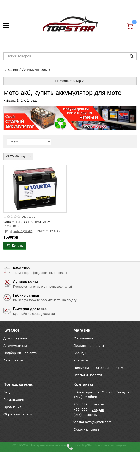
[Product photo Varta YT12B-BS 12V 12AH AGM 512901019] (35, 189)
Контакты (81, 360)
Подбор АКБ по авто (20, 353)
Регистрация (13, 399)
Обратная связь (86, 429)
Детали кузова (15, 338)
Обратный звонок (17, 414)
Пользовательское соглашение (99, 368)
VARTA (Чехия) (23, 231)
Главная (10, 69)
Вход (7, 392)
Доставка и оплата (89, 345)
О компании (83, 338)
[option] (70, 118)
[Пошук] (132, 56)
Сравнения (12, 407)
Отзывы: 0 (28, 216)
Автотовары (13, 360)
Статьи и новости (88, 375)
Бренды (80, 353)
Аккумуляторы (35, 69)
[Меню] (6, 25)
